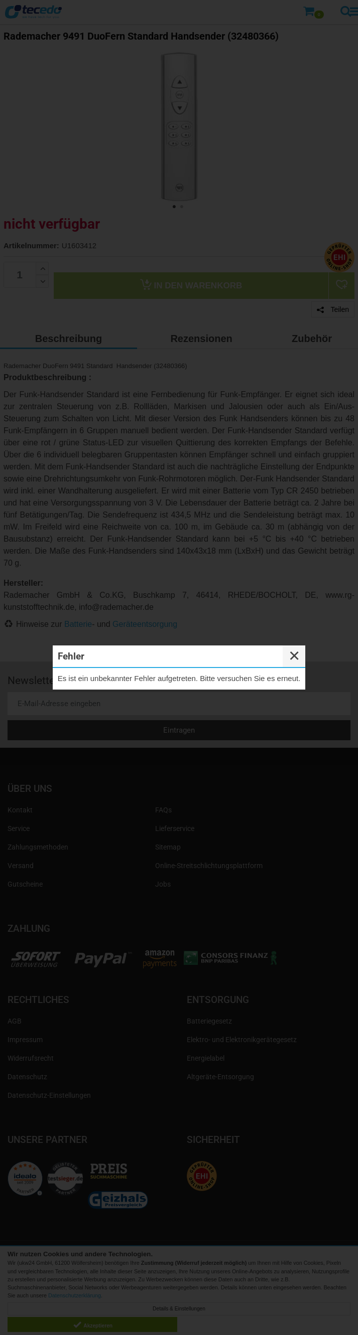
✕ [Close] (294, 656)
